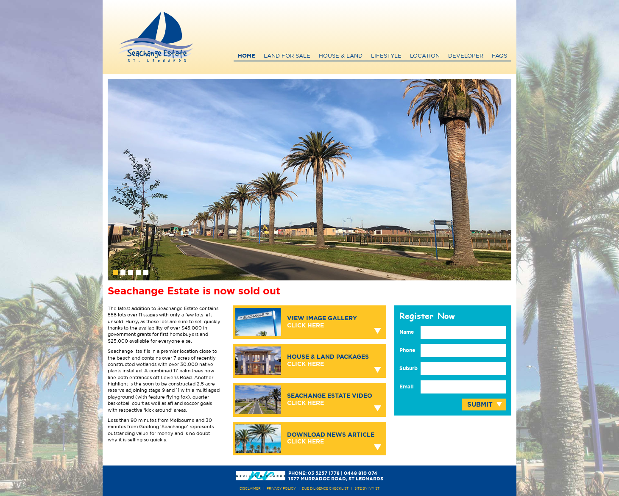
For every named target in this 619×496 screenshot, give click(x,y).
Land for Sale (287, 56)
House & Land (340, 56)
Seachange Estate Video (329, 399)
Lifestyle (386, 56)
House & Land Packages (328, 360)
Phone (407, 350)
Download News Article (330, 438)
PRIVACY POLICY (281, 488)
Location (425, 56)
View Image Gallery (322, 322)
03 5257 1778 (324, 473)
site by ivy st (366, 488)
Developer (465, 56)
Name (406, 332)
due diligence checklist (325, 488)
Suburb (408, 368)
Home (246, 56)
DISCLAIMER (250, 488)
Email (406, 386)
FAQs (499, 56)
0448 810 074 (360, 473)
